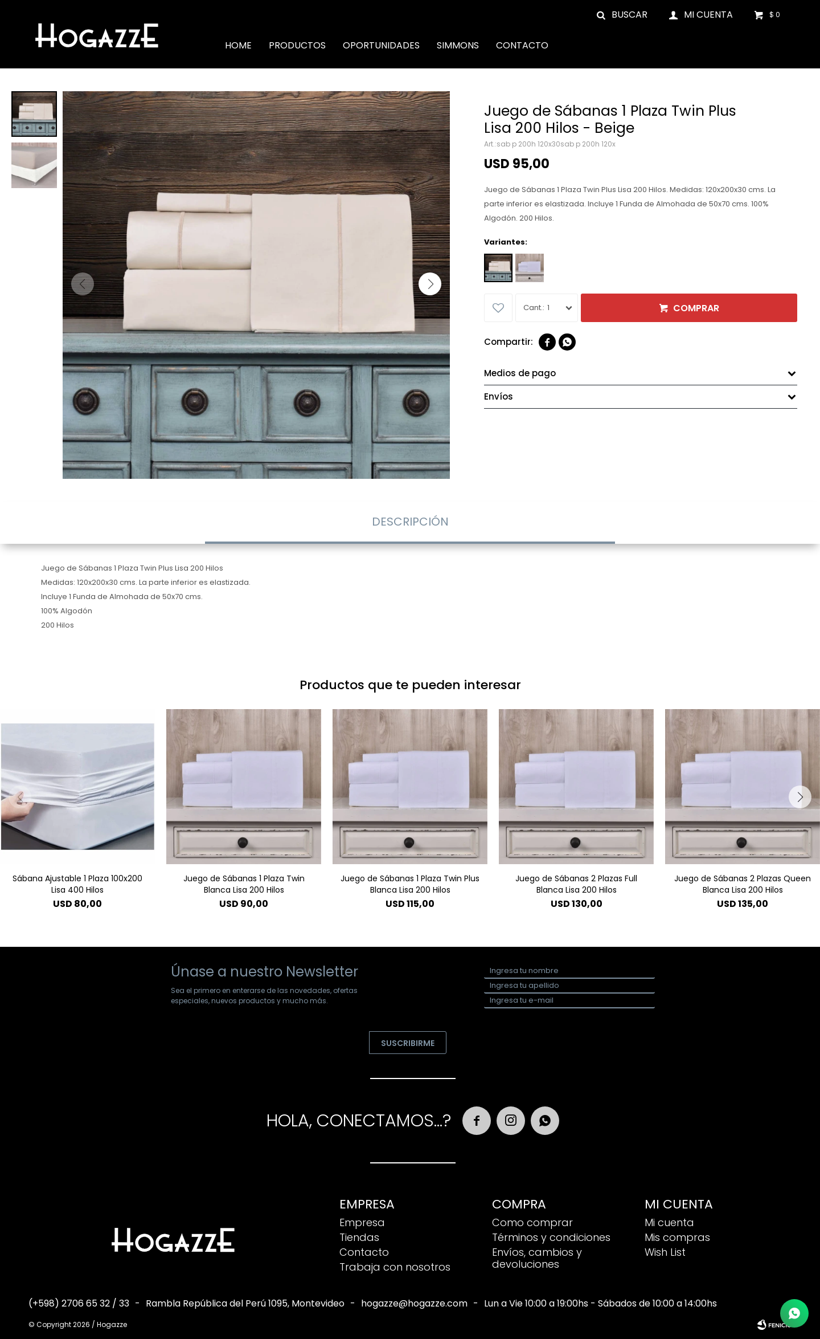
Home (238, 45)
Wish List (665, 1252)
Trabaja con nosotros (394, 1267)
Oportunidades (381, 45)
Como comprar (532, 1222)
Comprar (696, 308)
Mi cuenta (669, 1222)
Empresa (362, 1222)
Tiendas (359, 1237)
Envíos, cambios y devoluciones (537, 1258)
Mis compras (677, 1237)
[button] (430, 283)
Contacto (522, 45)
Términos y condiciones (551, 1237)
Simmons (458, 45)
